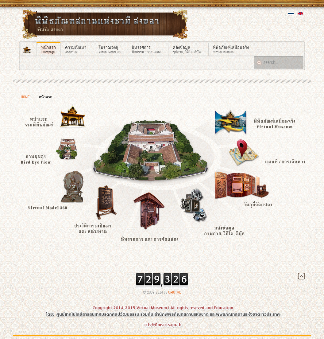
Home (25, 97)
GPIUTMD (174, 292)
